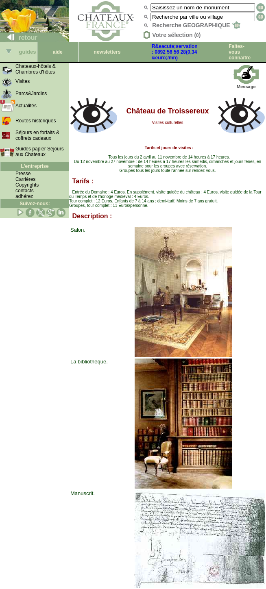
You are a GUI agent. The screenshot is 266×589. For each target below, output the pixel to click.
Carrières (25, 179)
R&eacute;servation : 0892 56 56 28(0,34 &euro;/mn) (175, 52)
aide (58, 52)
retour (18, 37)
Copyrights (27, 185)
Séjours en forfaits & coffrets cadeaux (37, 135)
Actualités (26, 106)
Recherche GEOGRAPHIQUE (196, 25)
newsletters (107, 52)
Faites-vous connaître (240, 52)
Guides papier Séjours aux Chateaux (39, 151)
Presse (23, 173)
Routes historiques (35, 121)
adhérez (24, 196)
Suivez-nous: (35, 203)
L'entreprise (34, 166)
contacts (24, 190)
